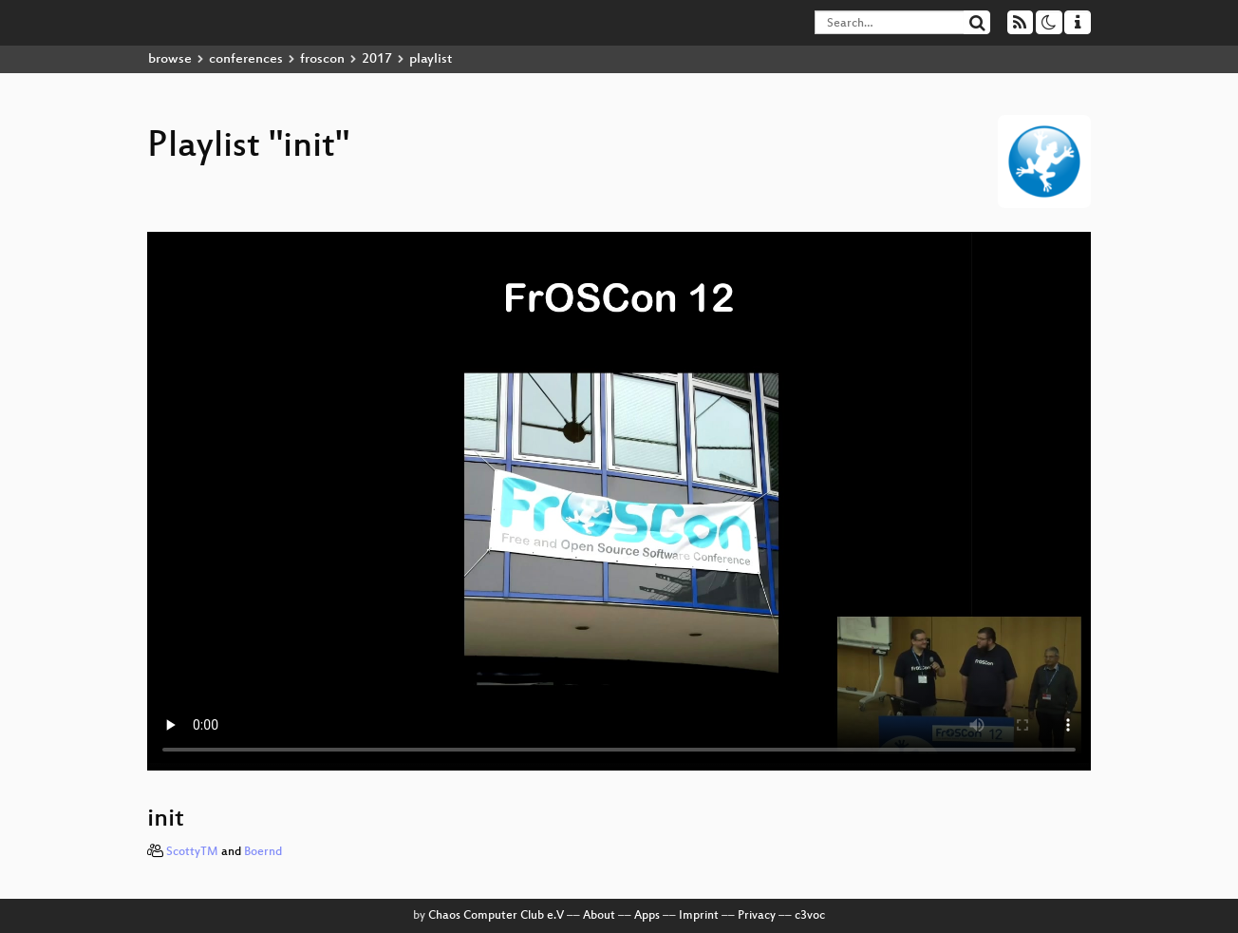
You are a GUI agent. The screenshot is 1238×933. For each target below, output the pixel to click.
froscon (322, 59)
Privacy (757, 916)
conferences (246, 59)
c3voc (810, 916)
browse (170, 59)
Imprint (699, 916)
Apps (647, 916)
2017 (377, 59)
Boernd (263, 852)
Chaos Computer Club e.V (496, 916)
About (599, 916)
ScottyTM (192, 852)
